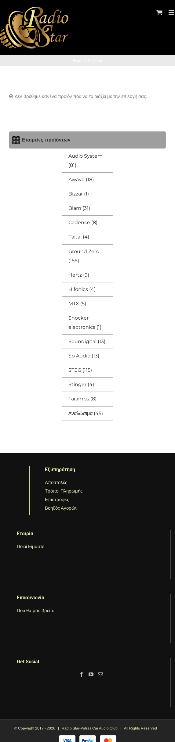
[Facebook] (81, 674)
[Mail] (100, 674)
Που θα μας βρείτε (35, 610)
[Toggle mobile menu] (172, 12)
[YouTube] (91, 674)
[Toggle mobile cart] (159, 12)
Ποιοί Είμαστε (30, 546)
